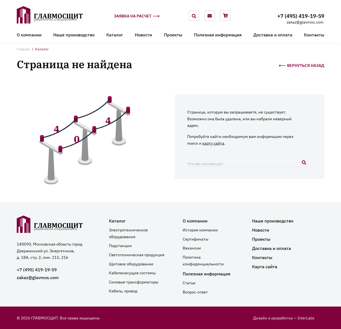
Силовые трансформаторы (133, 281)
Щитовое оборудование (131, 263)
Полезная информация (218, 34)
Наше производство (74, 34)
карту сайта (213, 143)
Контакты (314, 34)
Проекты (173, 34)
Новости (143, 34)
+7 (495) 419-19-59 (300, 15)
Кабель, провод (123, 290)
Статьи (189, 282)
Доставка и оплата (272, 34)
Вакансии (192, 247)
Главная (23, 48)
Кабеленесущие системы (132, 272)
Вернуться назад (301, 65)
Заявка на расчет (137, 16)
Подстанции (120, 245)
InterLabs (306, 317)
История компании (200, 229)
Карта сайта (264, 266)
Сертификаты (195, 238)
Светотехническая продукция (136, 254)
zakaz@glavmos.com (305, 21)
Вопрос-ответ (195, 291)
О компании (29, 34)
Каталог (114, 34)
